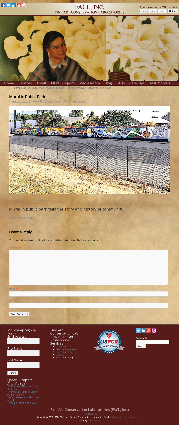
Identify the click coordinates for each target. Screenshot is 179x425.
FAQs (120, 83)
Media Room (89, 83)
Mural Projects (63, 83)
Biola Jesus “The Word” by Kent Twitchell (22, 388)
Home (9, 83)
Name (13, 288)
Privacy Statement (89, 413)
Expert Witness (64, 352)
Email (12, 300)
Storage (60, 354)
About (41, 83)
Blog (108, 83)
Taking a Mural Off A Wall (22, 403)
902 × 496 (78, 101)
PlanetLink (97, 420)
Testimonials (159, 83)
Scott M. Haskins (20, 101)
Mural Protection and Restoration (28, 200)
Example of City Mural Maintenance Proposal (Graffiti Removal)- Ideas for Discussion (60, 88)
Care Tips (136, 83)
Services (25, 83)
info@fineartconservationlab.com (126, 417)
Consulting (61, 346)
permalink (29, 217)
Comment (15, 247)
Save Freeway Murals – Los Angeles (23, 399)
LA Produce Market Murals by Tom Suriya (22, 393)
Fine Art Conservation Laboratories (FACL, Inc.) (89, 409)
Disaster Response (66, 349)
